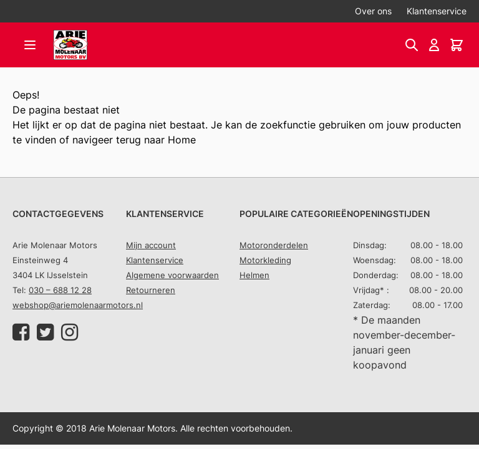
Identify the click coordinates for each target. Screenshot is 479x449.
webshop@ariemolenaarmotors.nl (77, 305)
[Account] (434, 44)
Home (182, 139)
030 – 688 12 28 (60, 290)
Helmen (254, 275)
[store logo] (70, 45)
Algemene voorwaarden (172, 275)
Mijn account (151, 245)
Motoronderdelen (274, 245)
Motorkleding (265, 260)
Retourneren (150, 290)
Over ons (373, 11)
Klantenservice (437, 11)
